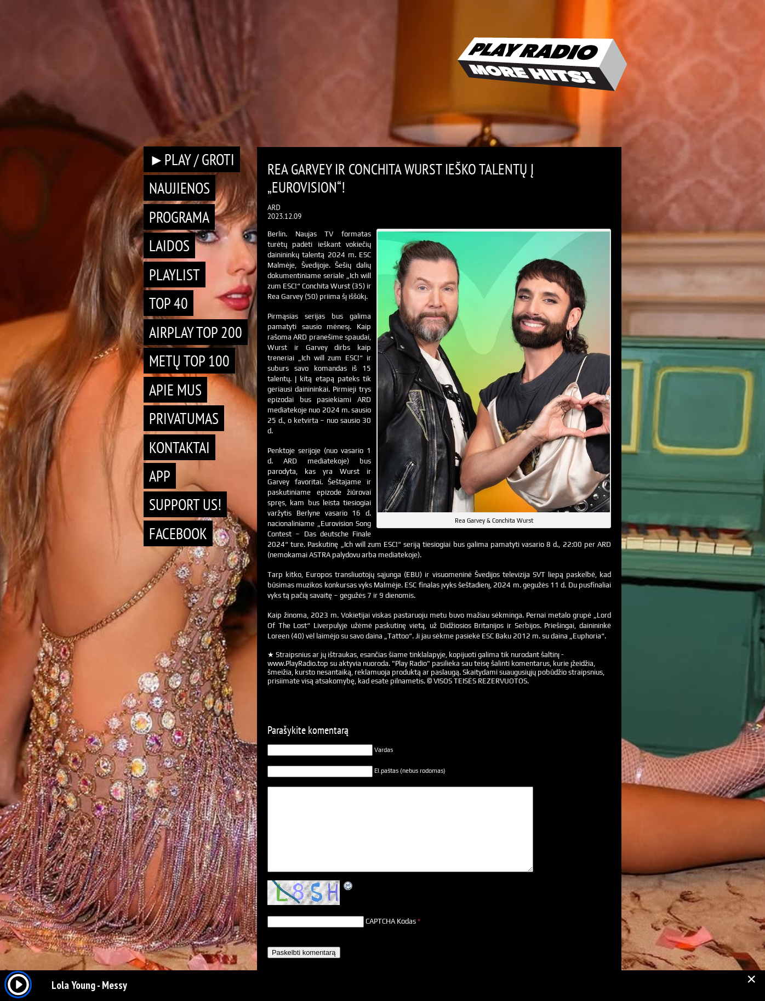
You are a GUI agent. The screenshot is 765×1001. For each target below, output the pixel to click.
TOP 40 (168, 303)
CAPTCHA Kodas (391, 921)
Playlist (174, 274)
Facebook (178, 533)
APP (159, 476)
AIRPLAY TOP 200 (195, 332)
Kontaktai (179, 447)
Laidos (169, 245)
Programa (179, 217)
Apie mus (175, 390)
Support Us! (185, 504)
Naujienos (179, 188)
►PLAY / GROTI (192, 159)
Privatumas (184, 418)
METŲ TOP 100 (189, 360)
